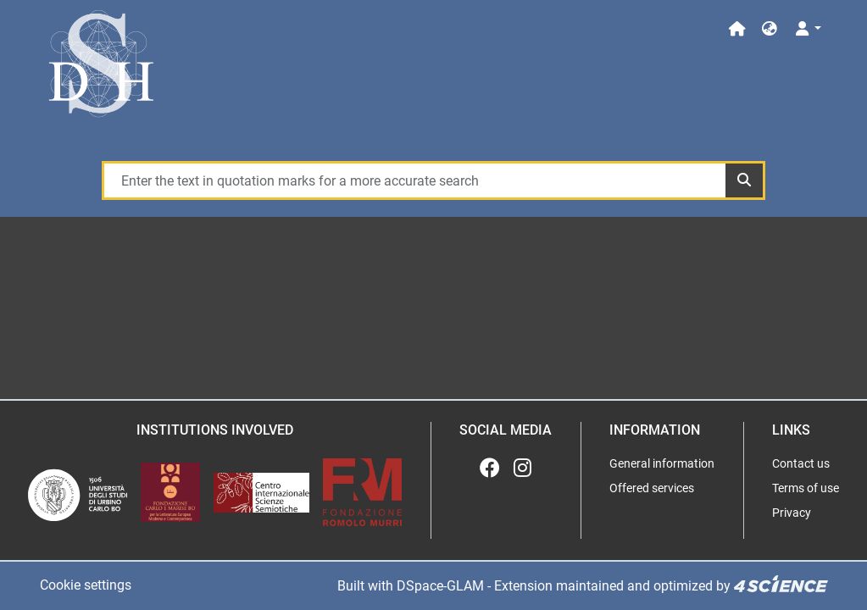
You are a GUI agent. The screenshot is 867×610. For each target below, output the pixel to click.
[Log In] (806, 29)
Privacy (791, 512)
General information (661, 463)
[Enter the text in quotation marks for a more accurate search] (414, 180)
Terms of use (805, 488)
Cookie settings (85, 585)
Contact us (801, 463)
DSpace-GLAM (440, 586)
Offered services (651, 488)
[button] (769, 29)
